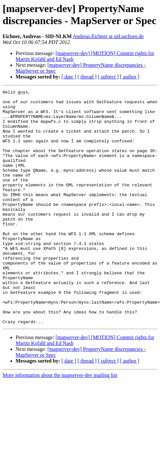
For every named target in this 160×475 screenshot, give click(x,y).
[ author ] (130, 76)
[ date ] (68, 76)
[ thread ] (87, 76)
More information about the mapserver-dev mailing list (60, 422)
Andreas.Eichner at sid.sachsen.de (108, 36)
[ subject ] (108, 76)
